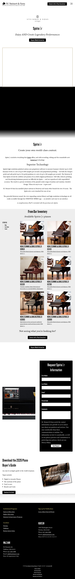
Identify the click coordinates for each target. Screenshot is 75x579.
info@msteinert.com (48, 534)
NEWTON (41, 523)
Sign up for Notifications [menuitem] (45, 509)
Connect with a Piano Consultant (57, 4)
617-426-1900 (47, 532)
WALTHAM (6, 542)
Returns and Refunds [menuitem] (37, 574)
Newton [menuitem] (5, 526)
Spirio (29, 157)
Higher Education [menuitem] (8, 514)
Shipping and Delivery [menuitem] (37, 576)
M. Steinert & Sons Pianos (31, 566)
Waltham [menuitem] (6, 528)
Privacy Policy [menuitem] (38, 568)
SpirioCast (33, 160)
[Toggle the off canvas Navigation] (71, 4)
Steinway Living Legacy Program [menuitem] (12, 517)
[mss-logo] (13, 4)
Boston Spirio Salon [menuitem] (9, 531)
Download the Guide (9, 492)
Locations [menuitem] (6, 523)
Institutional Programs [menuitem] (10, 509)
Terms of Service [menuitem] (37, 572)
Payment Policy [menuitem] (37, 570)
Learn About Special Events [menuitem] (46, 512)
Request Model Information (37, 40)
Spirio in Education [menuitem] (9, 512)
